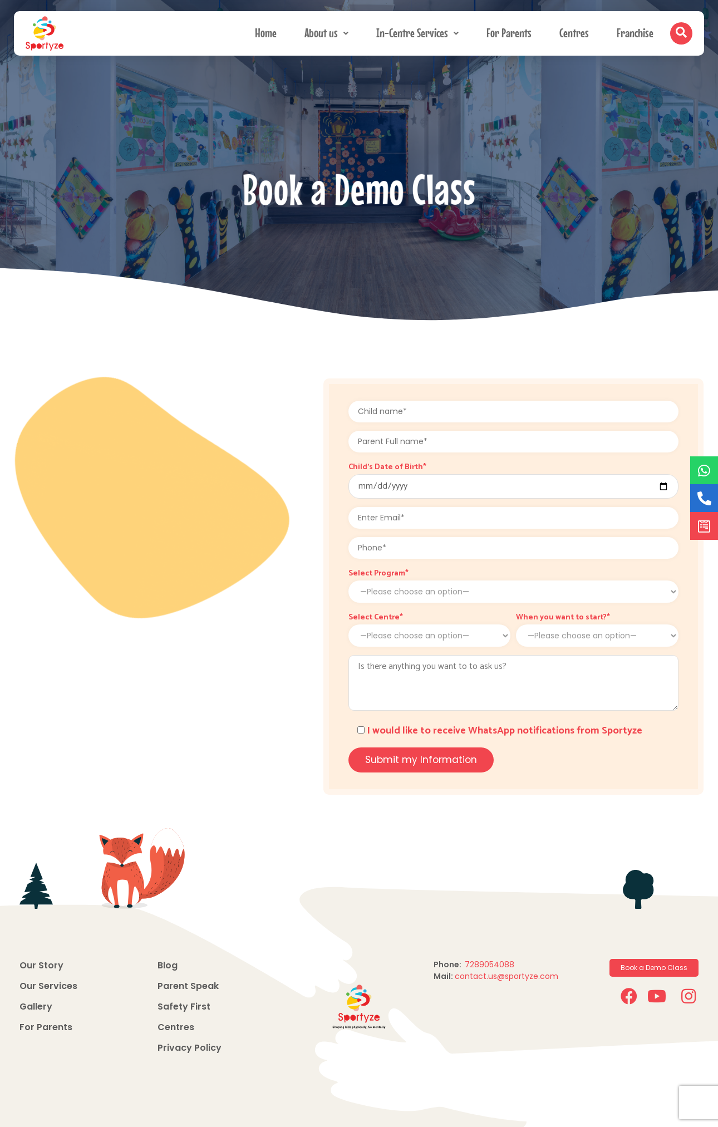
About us (326, 30)
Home (266, 30)
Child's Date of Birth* (387, 467)
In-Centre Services (417, 30)
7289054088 (491, 964)
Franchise (635, 30)
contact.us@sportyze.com (506, 976)
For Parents (509, 30)
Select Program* (378, 574)
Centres (574, 30)
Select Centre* (375, 618)
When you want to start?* (563, 618)
